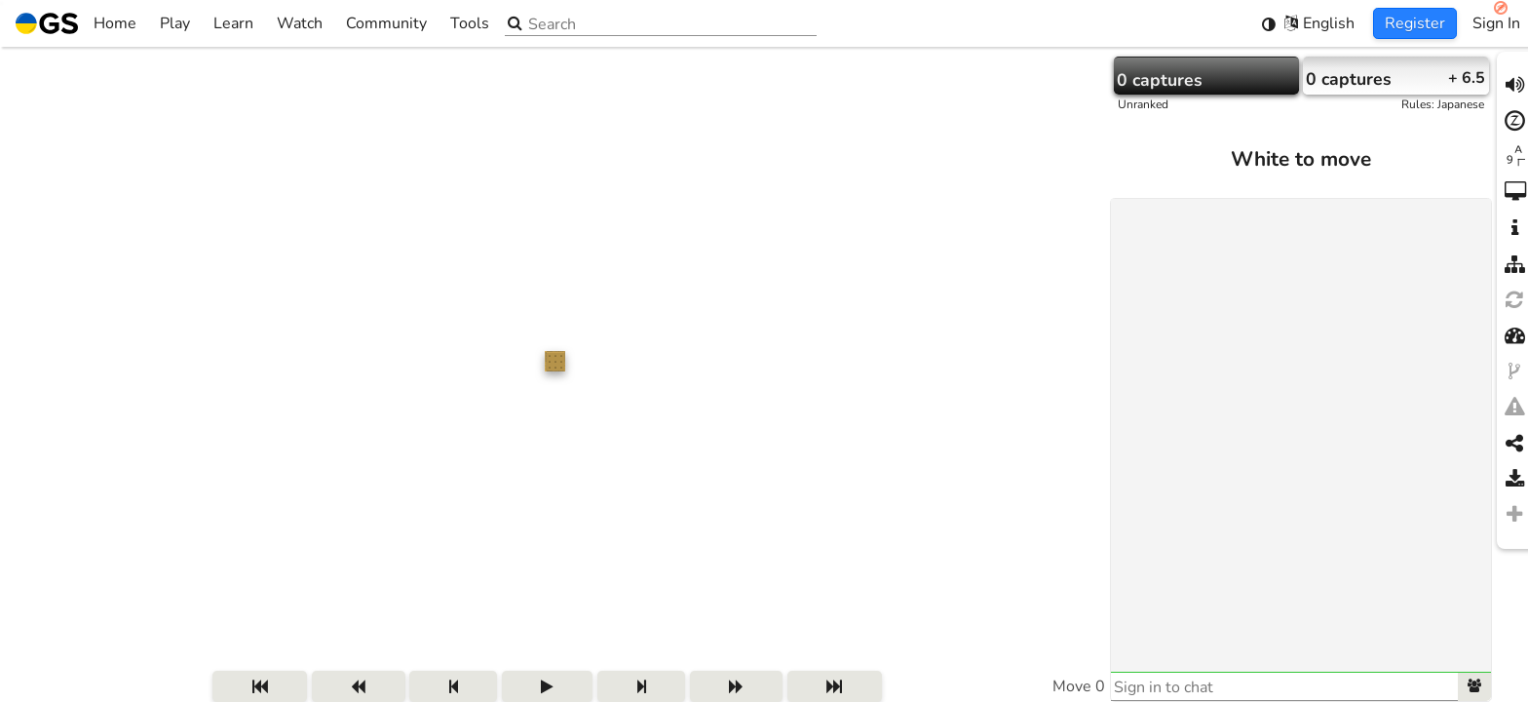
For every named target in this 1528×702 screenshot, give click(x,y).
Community (386, 23)
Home (76, 23)
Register (1415, 23)
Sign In (1496, 23)
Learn (233, 23)
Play (175, 23)
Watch (300, 23)
